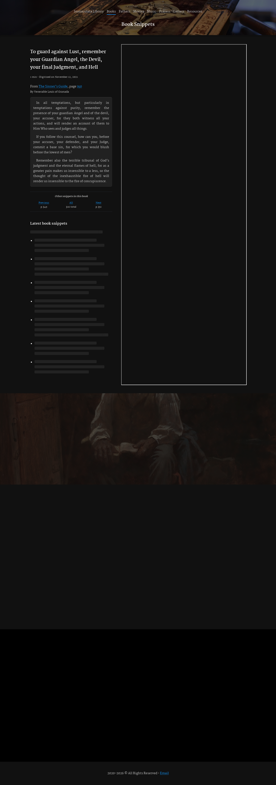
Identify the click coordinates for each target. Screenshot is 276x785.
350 (79, 86)
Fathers (124, 11)
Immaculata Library (89, 11)
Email (164, 773)
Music (151, 11)
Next (98, 203)
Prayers (164, 11)
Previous (44, 203)
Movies (138, 11)
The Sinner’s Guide (53, 86)
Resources (194, 11)
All (71, 203)
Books (111, 11)
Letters (178, 11)
